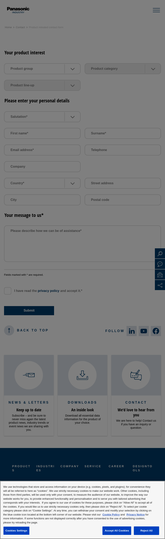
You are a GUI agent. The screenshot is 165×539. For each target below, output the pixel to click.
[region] (82, 510)
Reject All (146, 530)
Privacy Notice (136, 514)
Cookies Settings (16, 530)
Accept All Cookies (117, 530)
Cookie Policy (111, 514)
